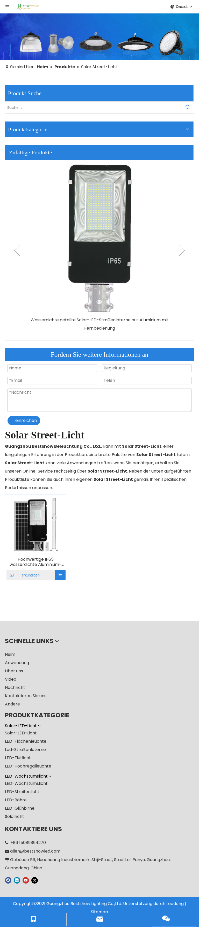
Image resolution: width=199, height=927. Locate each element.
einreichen (26, 420)
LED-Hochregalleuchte (28, 766)
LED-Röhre (16, 800)
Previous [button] (17, 250)
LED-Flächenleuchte (25, 741)
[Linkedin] (17, 880)
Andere (12, 704)
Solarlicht (14, 816)
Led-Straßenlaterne (25, 750)
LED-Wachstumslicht (26, 783)
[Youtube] (26, 880)
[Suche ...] (93, 107)
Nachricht (15, 687)
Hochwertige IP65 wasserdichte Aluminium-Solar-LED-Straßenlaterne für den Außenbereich (35, 562)
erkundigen (23, 575)
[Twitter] (34, 880)
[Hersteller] (99, 36)
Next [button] (182, 250)
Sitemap (99, 912)
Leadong (175, 904)
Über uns (14, 671)
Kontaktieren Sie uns (25, 696)
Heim (10, 654)
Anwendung (17, 663)
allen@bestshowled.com (35, 851)
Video (10, 679)
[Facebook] (8, 880)
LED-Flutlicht (18, 758)
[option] (99, 246)
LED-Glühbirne (19, 808)
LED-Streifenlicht (22, 792)
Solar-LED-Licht (21, 733)
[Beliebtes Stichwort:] (188, 107)
